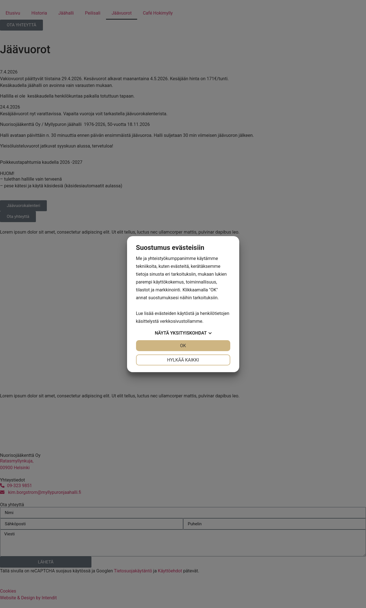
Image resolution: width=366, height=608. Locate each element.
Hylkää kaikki (183, 360)
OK (183, 345)
